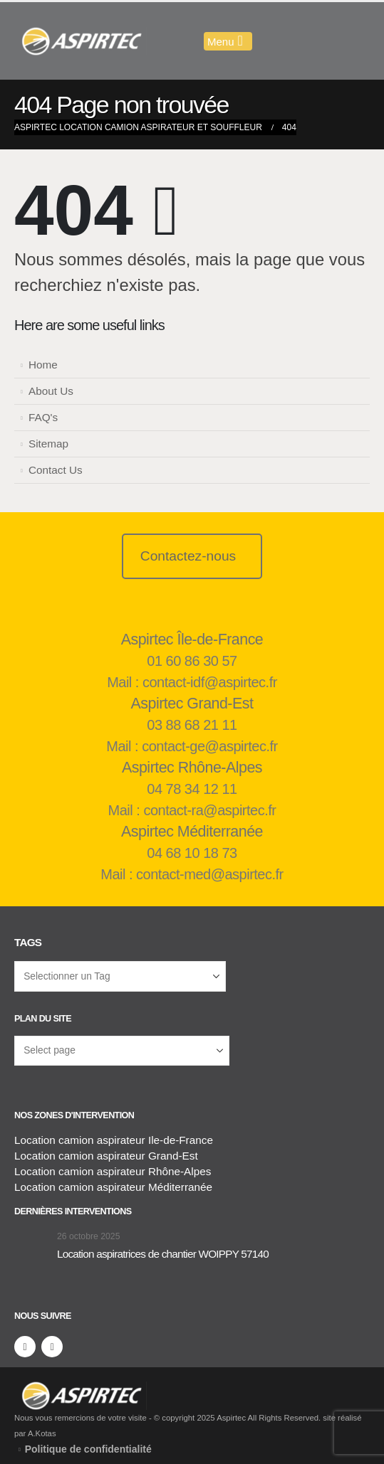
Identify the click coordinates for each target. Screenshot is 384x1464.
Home (43, 365)
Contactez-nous (188, 555)
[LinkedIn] (52, 1346)
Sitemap (48, 443)
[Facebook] (25, 1346)
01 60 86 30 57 (192, 661)
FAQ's (43, 417)
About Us (50, 391)
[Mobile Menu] (228, 41)
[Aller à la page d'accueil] (32, 1245)
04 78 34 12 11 (192, 789)
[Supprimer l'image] (80, 1389)
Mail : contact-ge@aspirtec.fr (191, 746)
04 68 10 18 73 (192, 853)
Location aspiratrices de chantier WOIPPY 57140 (163, 1254)
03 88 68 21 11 (192, 725)
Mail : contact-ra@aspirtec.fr (192, 810)
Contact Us (55, 470)
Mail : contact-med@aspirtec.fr (192, 874)
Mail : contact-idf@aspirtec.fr (192, 682)
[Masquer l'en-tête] (80, 41)
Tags (27, 942)
